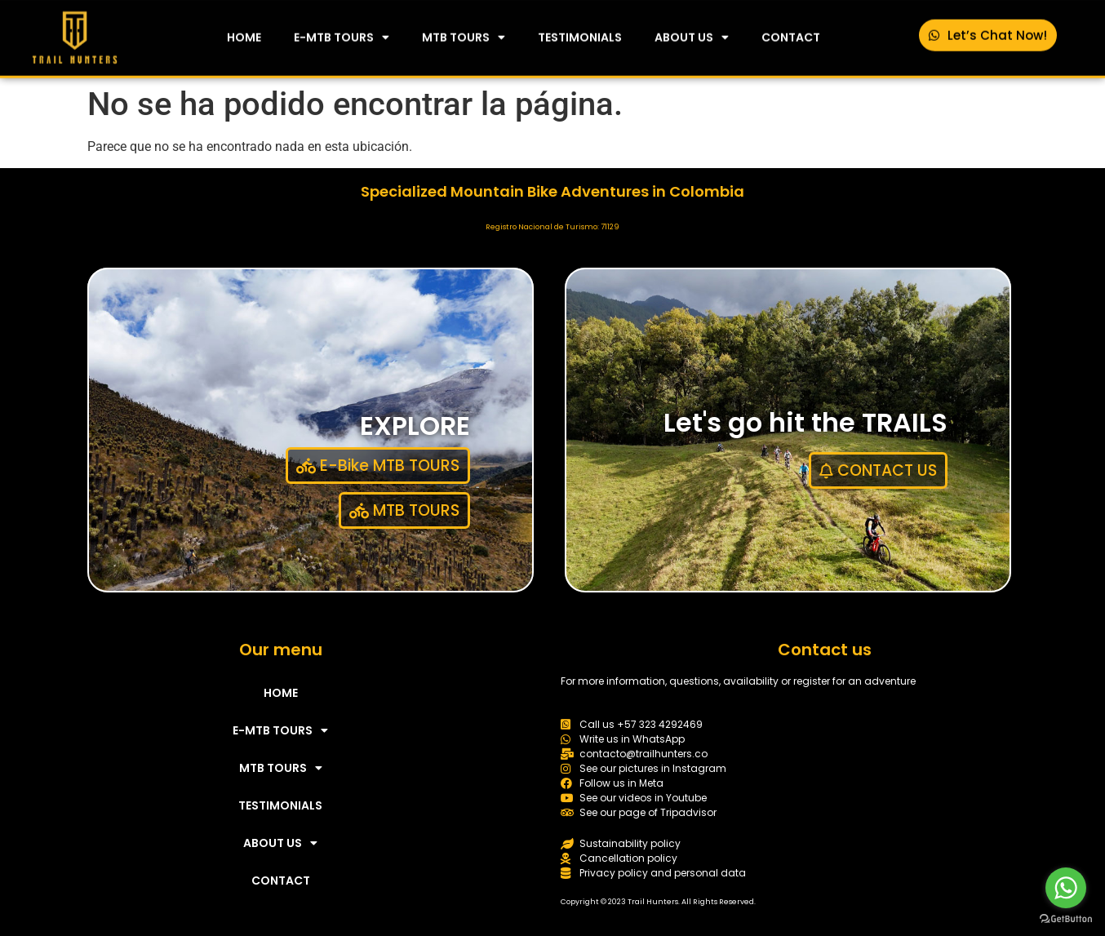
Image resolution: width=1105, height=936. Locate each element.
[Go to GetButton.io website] (1066, 919)
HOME (244, 34)
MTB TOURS (463, 34)
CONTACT (790, 34)
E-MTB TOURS (341, 34)
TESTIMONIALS (580, 34)
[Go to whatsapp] (1065, 887)
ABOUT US (692, 34)
